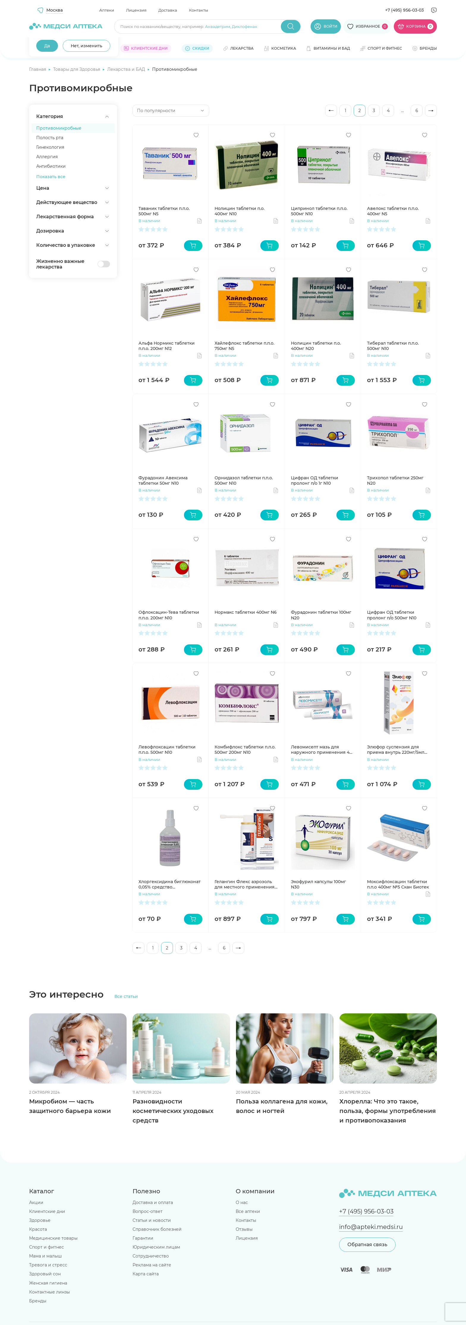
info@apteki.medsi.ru (371, 1226)
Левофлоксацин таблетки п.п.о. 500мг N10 (167, 749)
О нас (242, 1202)
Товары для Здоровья (77, 69)
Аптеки (106, 10)
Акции (36, 1202)
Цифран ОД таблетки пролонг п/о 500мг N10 (391, 615)
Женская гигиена (48, 1283)
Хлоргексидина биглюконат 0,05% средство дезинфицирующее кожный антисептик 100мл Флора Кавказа (169, 884)
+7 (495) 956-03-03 (404, 10)
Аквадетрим (217, 26)
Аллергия (47, 156)
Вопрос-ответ (148, 1211)
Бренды (37, 1301)
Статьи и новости (152, 1220)
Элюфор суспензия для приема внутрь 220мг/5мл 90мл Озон (395, 749)
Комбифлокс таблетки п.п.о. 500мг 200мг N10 (245, 749)
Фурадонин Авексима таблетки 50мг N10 (163, 480)
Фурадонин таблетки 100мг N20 (321, 615)
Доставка (167, 10)
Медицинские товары (53, 1238)
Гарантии (143, 1238)
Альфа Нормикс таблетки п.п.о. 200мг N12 (166, 345)
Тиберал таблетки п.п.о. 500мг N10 (393, 345)
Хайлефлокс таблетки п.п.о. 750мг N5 (244, 345)
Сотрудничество (151, 1256)
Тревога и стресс (48, 1265)
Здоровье (40, 1220)
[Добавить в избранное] (196, 135)
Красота (38, 1229)
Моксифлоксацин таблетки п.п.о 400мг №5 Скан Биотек (398, 884)
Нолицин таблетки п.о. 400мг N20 (316, 345)
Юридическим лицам (156, 1247)
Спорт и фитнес (46, 1247)
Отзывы (244, 1229)
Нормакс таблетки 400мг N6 (246, 612)
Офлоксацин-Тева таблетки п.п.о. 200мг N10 (168, 615)
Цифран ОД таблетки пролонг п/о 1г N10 (314, 480)
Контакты (198, 10)
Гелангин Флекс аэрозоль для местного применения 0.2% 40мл (245, 884)
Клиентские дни (47, 1211)
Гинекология (50, 147)
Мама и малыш (45, 1256)
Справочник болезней (157, 1229)
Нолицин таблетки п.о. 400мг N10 (240, 211)
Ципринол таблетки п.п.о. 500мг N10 (319, 211)
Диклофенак (244, 26)
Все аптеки (248, 1211)
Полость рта (49, 137)
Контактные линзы (49, 1292)
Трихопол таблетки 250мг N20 (395, 480)
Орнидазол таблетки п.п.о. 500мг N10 (244, 480)
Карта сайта (146, 1274)
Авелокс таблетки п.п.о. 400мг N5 (393, 211)
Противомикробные (58, 128)
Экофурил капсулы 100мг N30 (318, 884)
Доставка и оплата (153, 1202)
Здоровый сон (45, 1274)
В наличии (149, 220)
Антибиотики (51, 166)
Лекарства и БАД (126, 69)
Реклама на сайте (152, 1265)
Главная (38, 69)
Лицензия (136, 10)
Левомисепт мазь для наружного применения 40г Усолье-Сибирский (322, 749)
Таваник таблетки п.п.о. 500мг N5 (164, 211)
